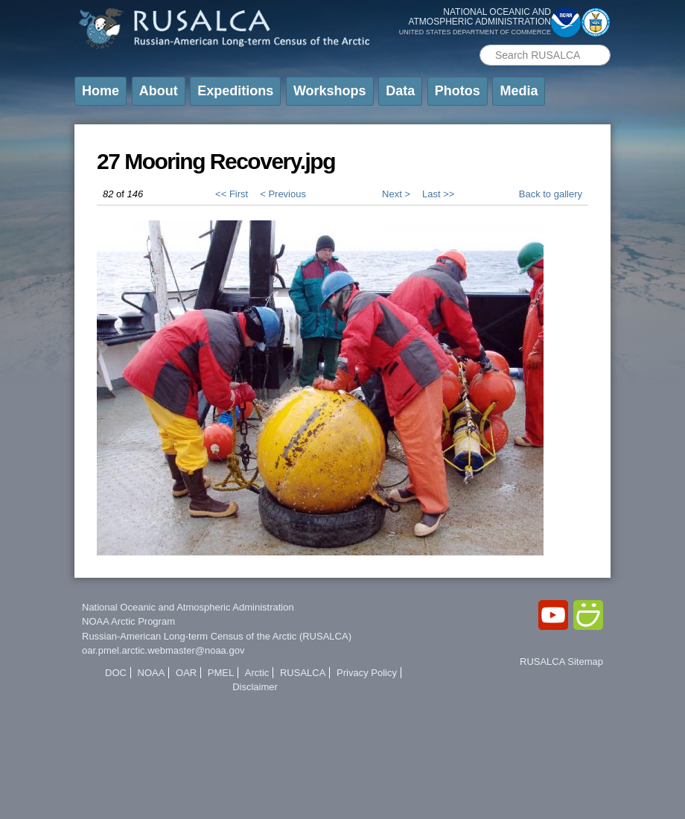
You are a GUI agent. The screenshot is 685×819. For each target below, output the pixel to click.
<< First (231, 194)
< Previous (283, 194)
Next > (396, 194)
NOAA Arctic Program (128, 621)
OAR (186, 672)
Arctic (257, 672)
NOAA (151, 672)
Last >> (438, 194)
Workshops (329, 90)
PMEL (221, 672)
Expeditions (235, 90)
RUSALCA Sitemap (561, 661)
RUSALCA (302, 672)
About (158, 90)
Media (519, 90)
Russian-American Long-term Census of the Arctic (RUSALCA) (216, 636)
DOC (116, 672)
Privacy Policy (367, 672)
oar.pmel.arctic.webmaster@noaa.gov (163, 650)
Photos (457, 90)
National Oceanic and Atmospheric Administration (188, 607)
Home (100, 90)
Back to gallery (550, 194)
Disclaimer (255, 686)
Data (400, 90)
